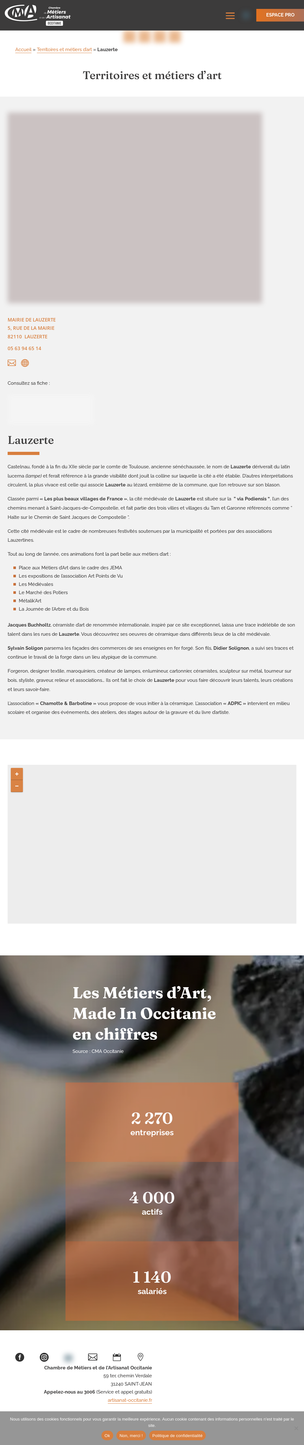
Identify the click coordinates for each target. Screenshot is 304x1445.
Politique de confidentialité (177, 1435)
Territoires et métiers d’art (64, 51)
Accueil (23, 51)
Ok (107, 1435)
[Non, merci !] (296, 1428)
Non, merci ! (131, 1435)
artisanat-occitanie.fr (130, 1401)
